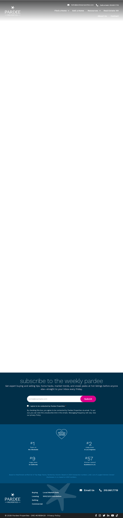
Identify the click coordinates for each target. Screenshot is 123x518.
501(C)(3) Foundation (52, 496)
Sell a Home (78, 10)
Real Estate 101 (111, 10)
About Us (102, 16)
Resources (93, 10)
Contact (115, 16)
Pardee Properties (12, 11)
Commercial (34, 504)
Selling (34, 500)
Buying (34, 492)
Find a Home (61, 10)
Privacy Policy (53, 515)
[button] (68, 10)
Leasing (34, 496)
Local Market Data (51, 492)
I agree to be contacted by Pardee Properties (48, 406)
